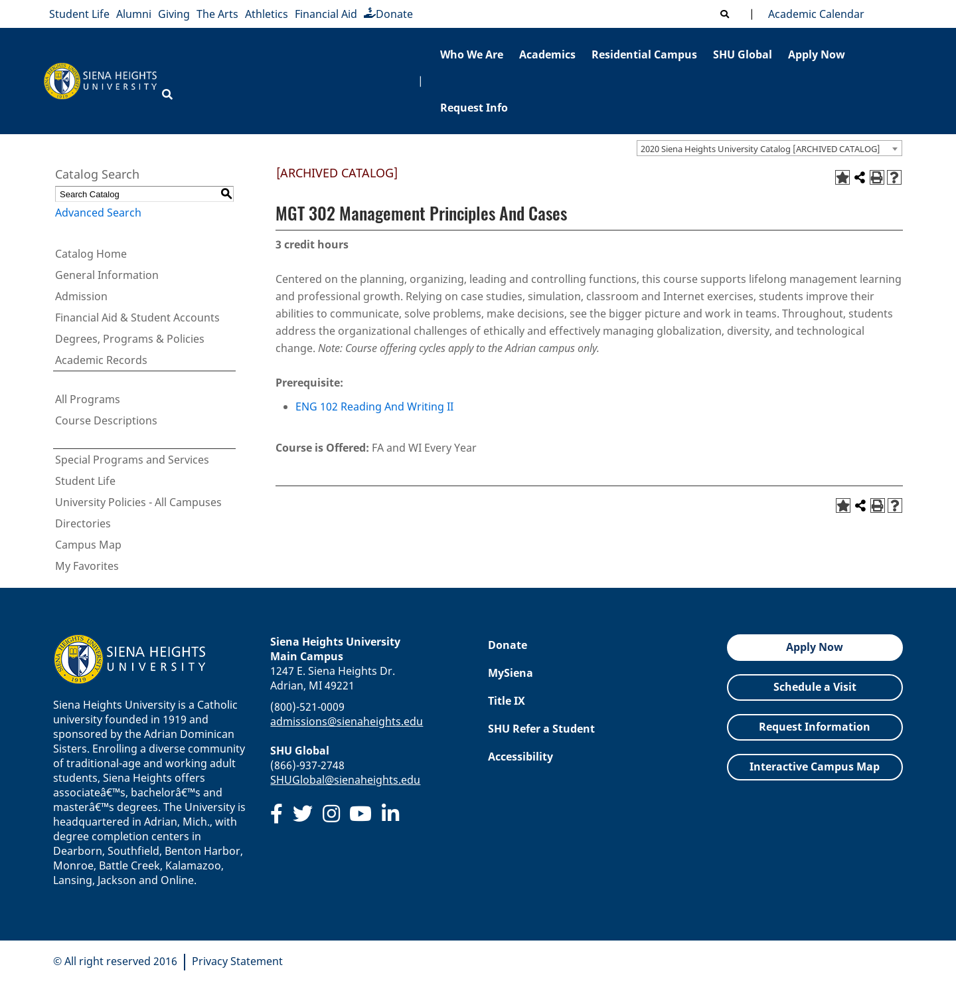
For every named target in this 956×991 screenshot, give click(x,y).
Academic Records (101, 360)
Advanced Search (98, 212)
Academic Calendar (813, 14)
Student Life (79, 14)
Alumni (133, 14)
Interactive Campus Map (815, 766)
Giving (174, 14)
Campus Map (88, 544)
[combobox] (769, 148)
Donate (388, 14)
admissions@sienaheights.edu (346, 721)
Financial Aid (326, 14)
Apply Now (816, 54)
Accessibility (520, 756)
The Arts (217, 14)
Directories (83, 523)
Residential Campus (644, 54)
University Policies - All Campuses (138, 502)
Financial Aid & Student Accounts (137, 317)
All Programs (87, 399)
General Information (107, 275)
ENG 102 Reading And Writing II (374, 406)
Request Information (814, 726)
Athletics (266, 14)
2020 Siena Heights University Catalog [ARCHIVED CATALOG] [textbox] (760, 149)
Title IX (506, 700)
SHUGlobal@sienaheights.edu (345, 779)
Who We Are (471, 54)
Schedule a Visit (814, 686)
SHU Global (742, 54)
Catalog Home (91, 253)
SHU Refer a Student (541, 728)
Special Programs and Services (132, 459)
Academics (547, 54)
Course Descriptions (106, 420)
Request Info (474, 107)
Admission (81, 296)
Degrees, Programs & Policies (129, 338)
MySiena (510, 673)
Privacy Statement (237, 961)
